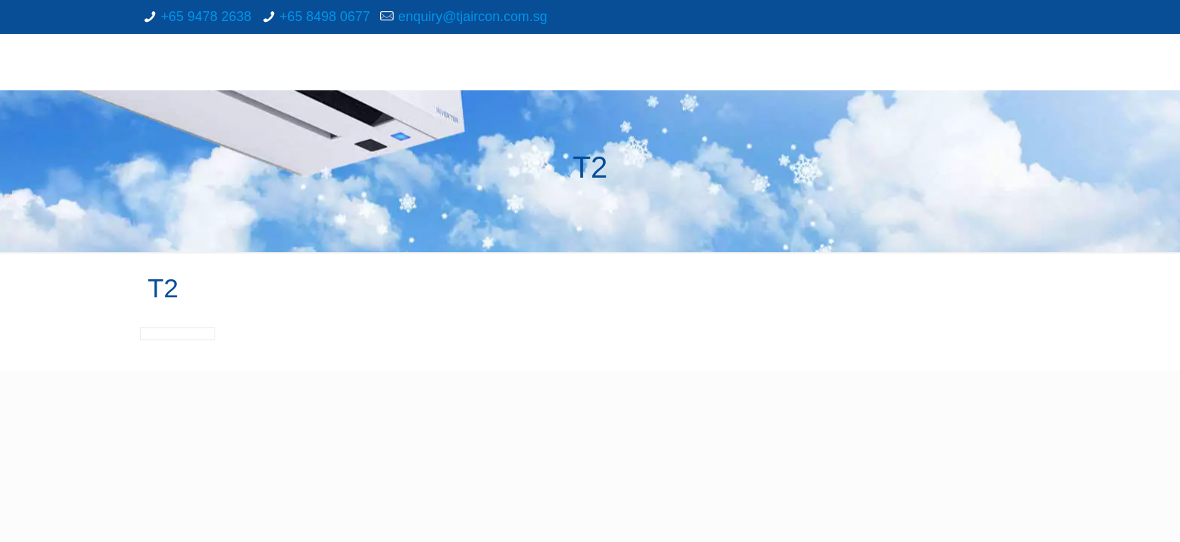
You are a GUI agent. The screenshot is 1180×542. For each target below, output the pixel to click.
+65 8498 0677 (324, 16)
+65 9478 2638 (205, 16)
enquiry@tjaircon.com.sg (472, 16)
